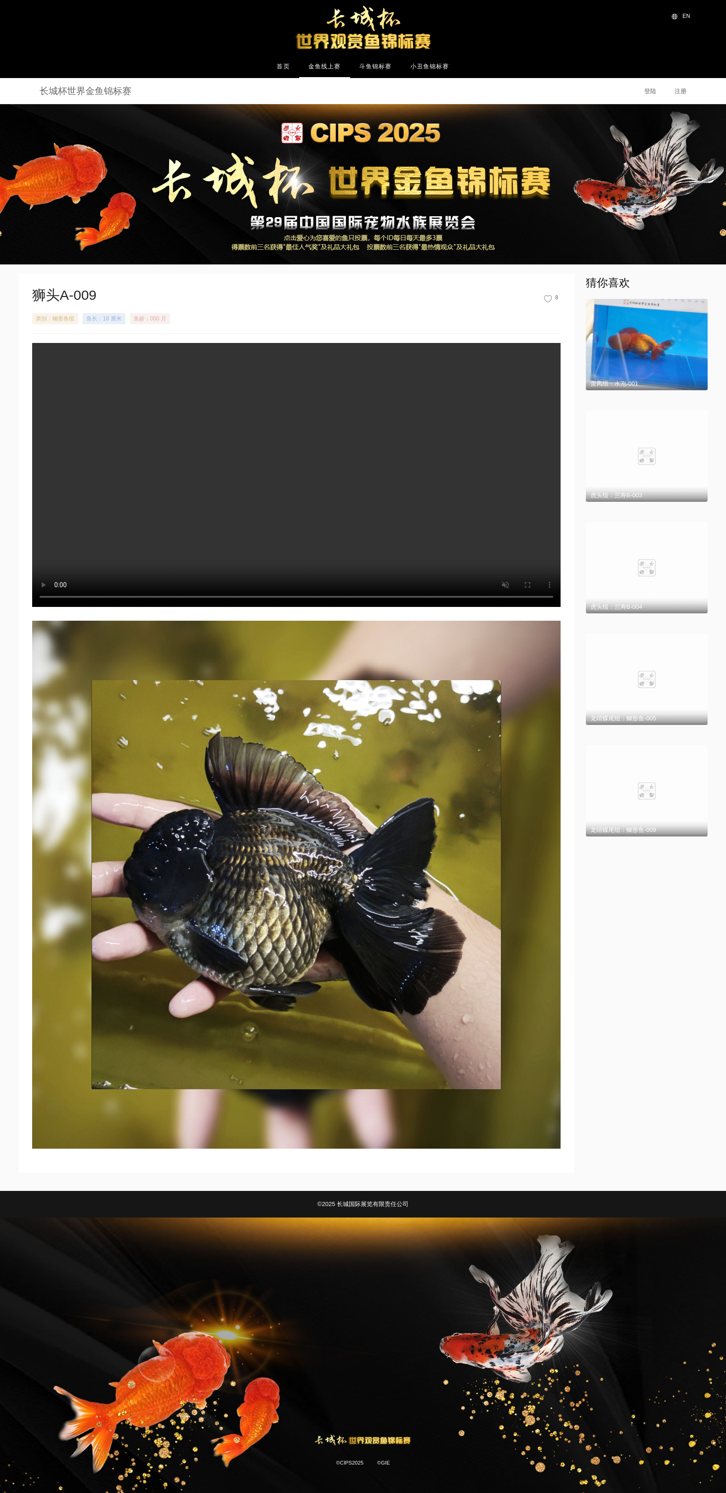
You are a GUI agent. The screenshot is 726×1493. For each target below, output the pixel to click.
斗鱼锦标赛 (375, 66)
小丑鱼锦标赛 (429, 66)
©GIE (383, 1462)
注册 (680, 91)
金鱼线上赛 (324, 66)
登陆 (650, 91)
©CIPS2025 (349, 1462)
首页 (283, 66)
